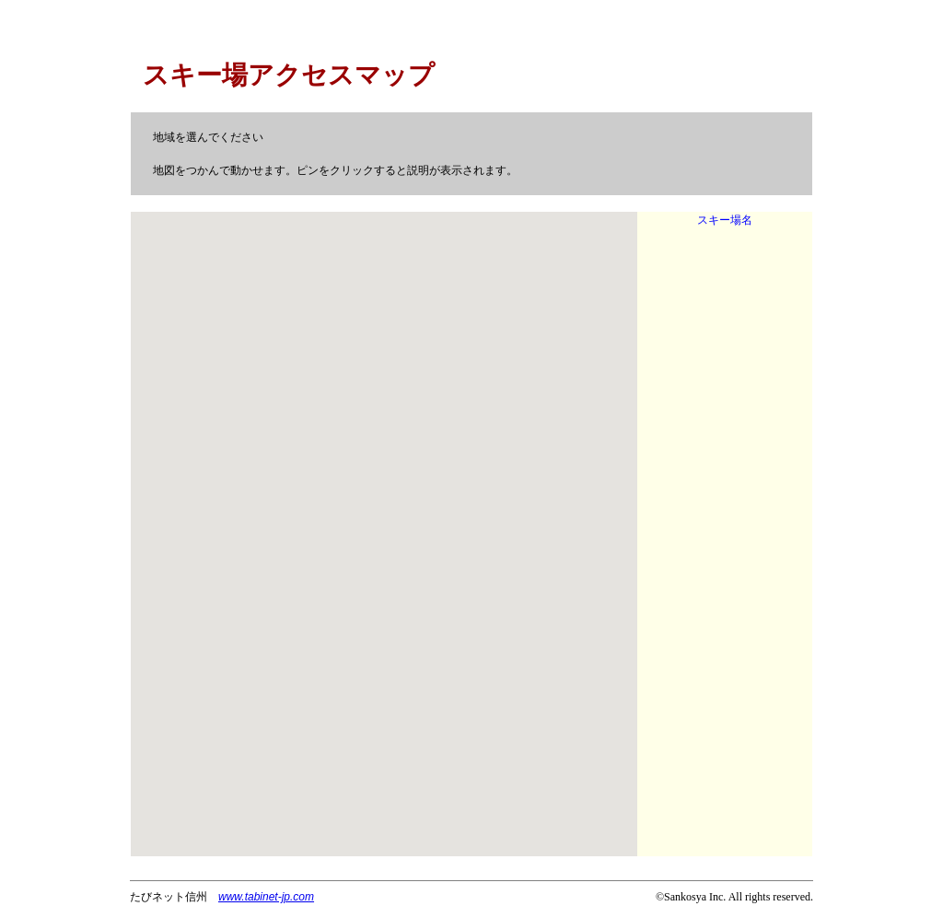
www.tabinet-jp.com (266, 896)
